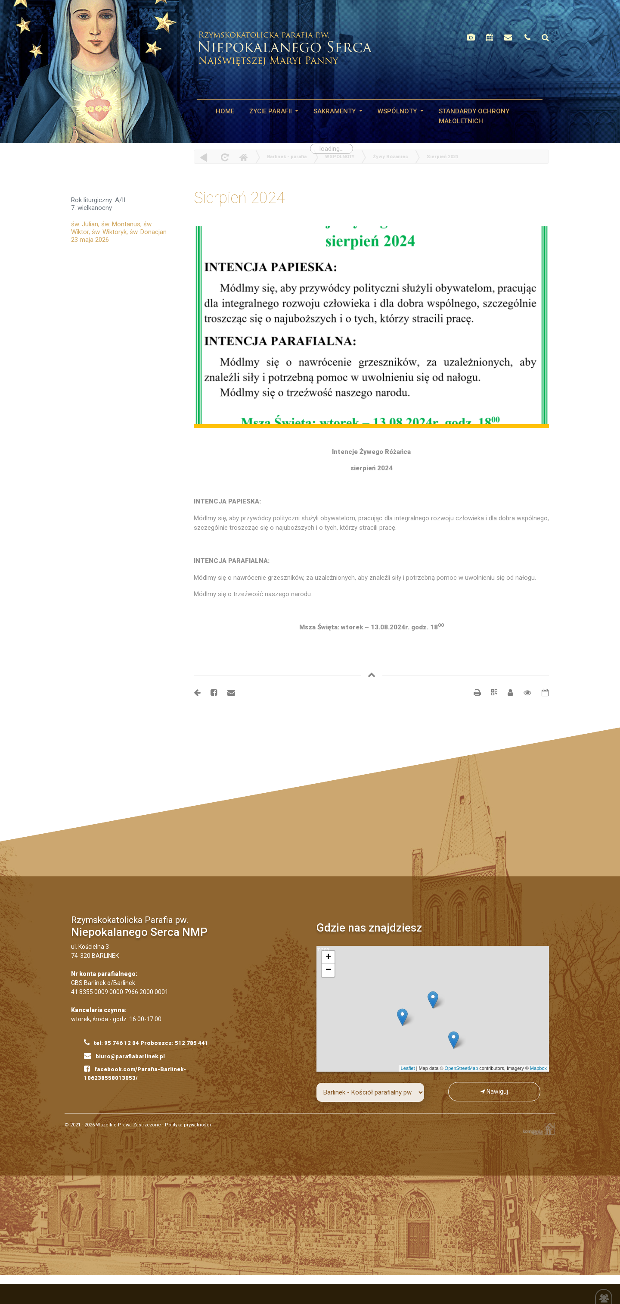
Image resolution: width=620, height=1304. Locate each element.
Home (243, 157)
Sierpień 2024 (442, 156)
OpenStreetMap (461, 1068)
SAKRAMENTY (335, 111)
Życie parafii (271, 111)
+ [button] (328, 957)
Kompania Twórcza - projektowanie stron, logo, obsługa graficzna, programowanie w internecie (537, 1129)
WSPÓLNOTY (398, 111)
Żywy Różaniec (390, 156)
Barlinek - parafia (287, 156)
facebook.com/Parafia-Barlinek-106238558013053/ (135, 1073)
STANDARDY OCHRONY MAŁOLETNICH (474, 116)
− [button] (328, 970)
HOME (225, 111)
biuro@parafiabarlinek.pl (124, 1056)
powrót (203, 157)
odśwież (223, 157)
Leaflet (408, 1068)
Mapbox (538, 1068)
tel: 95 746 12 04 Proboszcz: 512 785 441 (146, 1042)
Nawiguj (494, 1091)
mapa (431, 1009)
